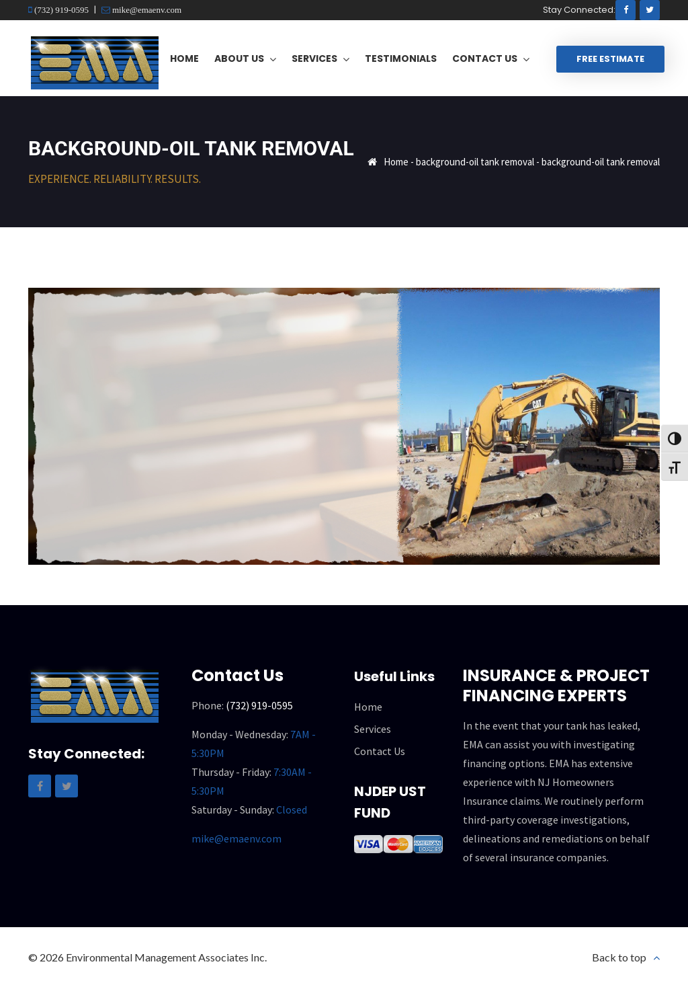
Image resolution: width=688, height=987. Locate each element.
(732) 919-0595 (60, 9)
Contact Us (379, 751)
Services (372, 729)
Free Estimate (610, 58)
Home (396, 161)
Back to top (619, 957)
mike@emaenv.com (145, 9)
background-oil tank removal (475, 161)
